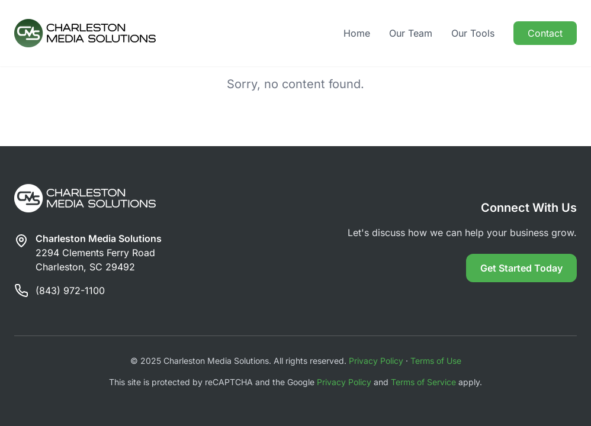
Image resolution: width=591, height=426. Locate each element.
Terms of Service (423, 382)
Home (356, 33)
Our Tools (472, 33)
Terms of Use (435, 361)
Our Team (410, 33)
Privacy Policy (376, 361)
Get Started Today (521, 268)
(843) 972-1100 (70, 290)
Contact (545, 33)
